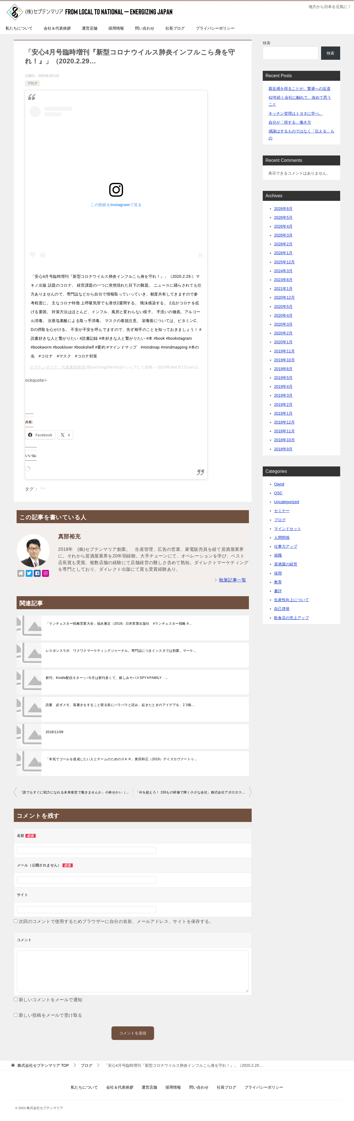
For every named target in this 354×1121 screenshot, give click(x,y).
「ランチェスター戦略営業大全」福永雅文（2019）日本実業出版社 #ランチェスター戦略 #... (119, 624)
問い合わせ (144, 28)
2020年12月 (284, 297)
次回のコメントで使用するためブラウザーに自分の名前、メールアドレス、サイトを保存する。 (116, 921)
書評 (278, 591)
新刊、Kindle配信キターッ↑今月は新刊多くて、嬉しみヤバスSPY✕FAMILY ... (107, 678)
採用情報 (116, 28)
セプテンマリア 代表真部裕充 (57, 367)
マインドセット (287, 528)
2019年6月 (283, 369)
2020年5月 (283, 306)
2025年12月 (284, 262)
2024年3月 (283, 271)
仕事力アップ (285, 546)
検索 (266, 43)
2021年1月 (283, 288)
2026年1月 (283, 253)
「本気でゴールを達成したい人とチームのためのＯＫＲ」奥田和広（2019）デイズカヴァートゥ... (121, 759)
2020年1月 (283, 342)
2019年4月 (283, 386)
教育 (278, 582)
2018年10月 (284, 440)
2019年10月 (284, 360)
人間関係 (282, 537)
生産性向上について (291, 600)
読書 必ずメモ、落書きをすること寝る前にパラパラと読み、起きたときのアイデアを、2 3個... (120, 705)
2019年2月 (283, 404)
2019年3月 (283, 395)
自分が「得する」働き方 (290, 122)
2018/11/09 (54, 732)
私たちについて (19, 28)
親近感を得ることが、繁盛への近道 (299, 88)
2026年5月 (283, 217)
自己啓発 (282, 608)
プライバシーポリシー (215, 28)
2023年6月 (283, 279)
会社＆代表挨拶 (57, 28)
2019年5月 (283, 377)
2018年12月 (284, 422)
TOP (43, 1065)
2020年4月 (283, 315)
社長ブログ (175, 28)
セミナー (282, 510)
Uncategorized (286, 502)
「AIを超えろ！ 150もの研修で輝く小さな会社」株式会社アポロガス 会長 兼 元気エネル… (194, 792)
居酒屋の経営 (285, 564)
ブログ (32, 83)
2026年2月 (283, 244)
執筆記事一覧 (232, 580)
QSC (278, 493)
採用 (278, 573)
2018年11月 (284, 431)
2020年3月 (283, 324)
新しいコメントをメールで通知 (50, 999)
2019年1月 (283, 413)
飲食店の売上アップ (291, 618)
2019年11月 (284, 351)
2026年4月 (283, 226)
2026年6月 (283, 208)
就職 (278, 555)
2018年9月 (283, 449)
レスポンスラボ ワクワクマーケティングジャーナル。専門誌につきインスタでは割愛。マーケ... (121, 651)
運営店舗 (89, 28)
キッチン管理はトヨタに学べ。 (296, 113)
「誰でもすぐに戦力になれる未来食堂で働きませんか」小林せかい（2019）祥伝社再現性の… (76, 792)
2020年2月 (283, 333)
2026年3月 (283, 235)
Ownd (279, 484)
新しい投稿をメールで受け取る (50, 1015)
